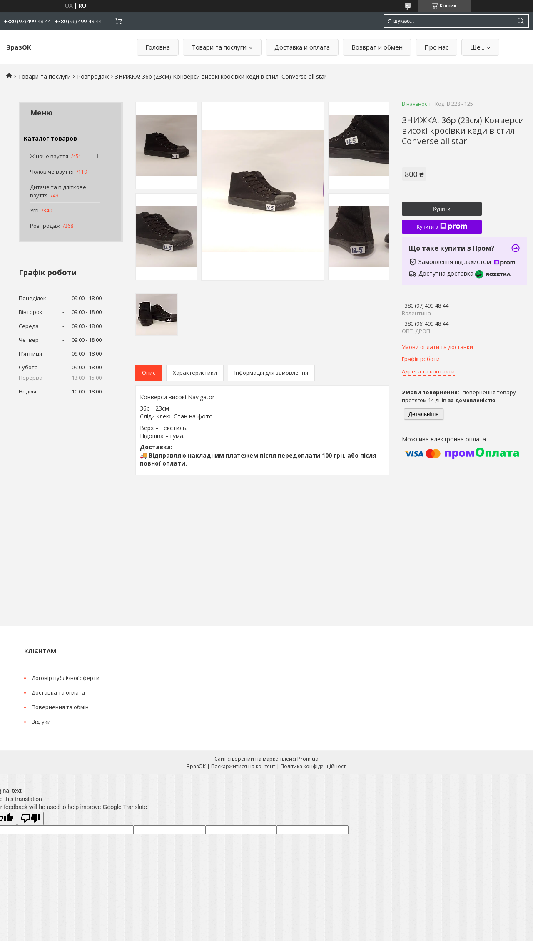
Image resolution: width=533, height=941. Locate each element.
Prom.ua (308, 758)
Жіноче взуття (49, 156)
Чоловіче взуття (52, 171)
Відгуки (41, 721)
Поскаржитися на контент (243, 766)
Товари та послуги (219, 47)
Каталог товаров (50, 138)
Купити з (441, 226)
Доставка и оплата (302, 47)
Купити (442, 209)
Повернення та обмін (60, 707)
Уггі (34, 210)
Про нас (436, 47)
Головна (157, 47)
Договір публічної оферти (66, 678)
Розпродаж (93, 76)
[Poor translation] (30, 818)
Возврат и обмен (377, 47)
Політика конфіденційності (314, 766)
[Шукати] (520, 21)
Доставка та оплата (58, 692)
